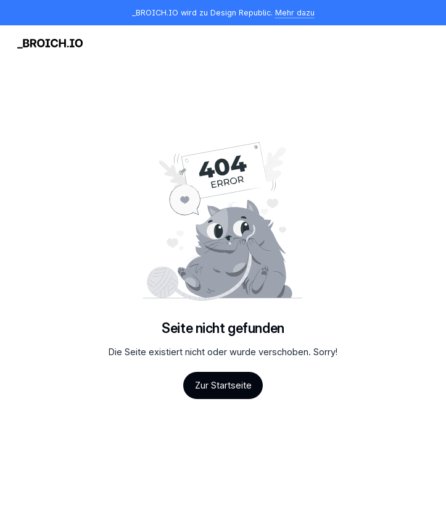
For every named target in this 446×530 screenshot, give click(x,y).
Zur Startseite (223, 385)
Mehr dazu (295, 12)
